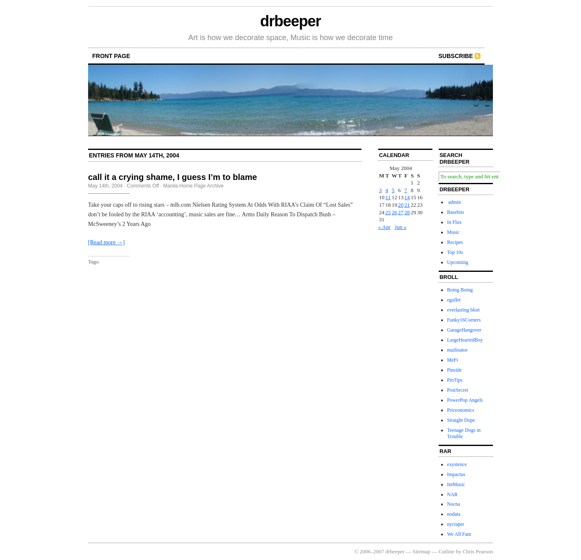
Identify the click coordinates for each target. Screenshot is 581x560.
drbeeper (290, 21)
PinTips (454, 380)
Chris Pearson (477, 551)
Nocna (453, 504)
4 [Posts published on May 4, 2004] (386, 190)
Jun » (401, 227)
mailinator (457, 350)
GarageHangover (464, 330)
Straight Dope (461, 420)
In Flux (454, 222)
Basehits (455, 212)
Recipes (455, 242)
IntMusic (456, 484)
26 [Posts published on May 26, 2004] (394, 212)
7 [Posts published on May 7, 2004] (405, 190)
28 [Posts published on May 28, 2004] (407, 212)
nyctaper (455, 524)
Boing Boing (460, 290)
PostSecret (457, 390)
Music (453, 232)
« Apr (384, 227)
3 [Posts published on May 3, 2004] (380, 190)
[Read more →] (106, 242)
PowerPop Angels (465, 400)
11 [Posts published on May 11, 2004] (388, 197)
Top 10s (455, 252)
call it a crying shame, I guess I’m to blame (172, 177)
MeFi (452, 360)
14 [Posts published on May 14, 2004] (407, 197)
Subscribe (456, 56)
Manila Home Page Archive (193, 186)
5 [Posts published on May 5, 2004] (393, 190)
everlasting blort (463, 310)
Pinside (454, 370)
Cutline (447, 551)
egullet (454, 300)
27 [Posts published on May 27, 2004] (401, 212)
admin (454, 202)
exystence (457, 464)
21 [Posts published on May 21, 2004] (407, 205)
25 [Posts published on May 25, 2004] (388, 212)
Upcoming (457, 262)
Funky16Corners (464, 320)
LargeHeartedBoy (465, 340)
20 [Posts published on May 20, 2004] (401, 205)
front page (111, 56)
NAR (452, 494)
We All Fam (459, 534)
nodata (453, 514)
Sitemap (422, 551)
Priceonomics (460, 410)
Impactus (456, 474)
